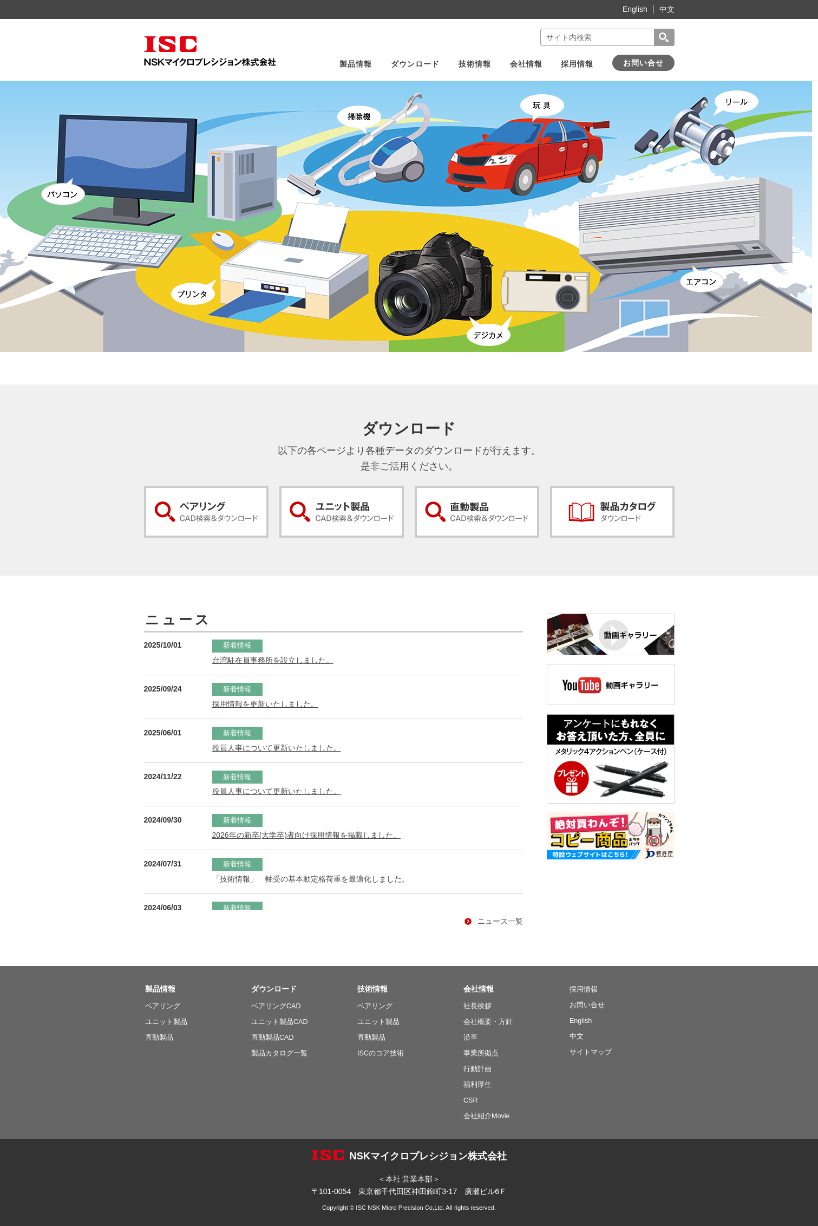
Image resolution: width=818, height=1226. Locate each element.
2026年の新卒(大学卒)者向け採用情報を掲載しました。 (306, 835)
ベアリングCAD (276, 1006)
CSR (470, 1100)
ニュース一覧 (493, 921)
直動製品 (159, 1037)
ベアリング (162, 1006)
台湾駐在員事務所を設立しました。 (272, 660)
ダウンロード (415, 64)
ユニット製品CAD (279, 1022)
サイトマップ (591, 1052)
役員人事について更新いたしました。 (276, 748)
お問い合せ (643, 62)
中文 (667, 9)
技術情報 (475, 64)
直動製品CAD (272, 1037)
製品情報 (355, 64)
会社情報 (526, 64)
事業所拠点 (481, 1053)
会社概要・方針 (488, 1022)
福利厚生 (477, 1084)
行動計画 (477, 1069)
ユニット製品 (166, 1022)
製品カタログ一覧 (279, 1053)
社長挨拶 (477, 1006)
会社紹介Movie (486, 1116)
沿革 (470, 1037)
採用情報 (577, 64)
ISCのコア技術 (380, 1053)
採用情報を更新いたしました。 (265, 704)
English (635, 9)
